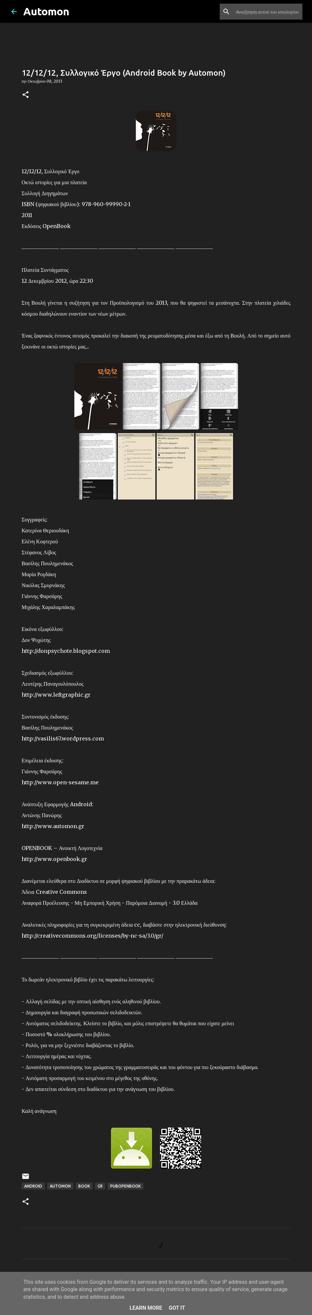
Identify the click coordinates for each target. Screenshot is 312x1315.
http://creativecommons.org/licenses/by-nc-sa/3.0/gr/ (92, 935)
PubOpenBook (125, 1186)
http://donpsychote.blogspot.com (66, 651)
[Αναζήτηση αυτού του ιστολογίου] (267, 12)
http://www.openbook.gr (54, 859)
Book (84, 1186)
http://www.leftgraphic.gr (56, 694)
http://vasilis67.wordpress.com (63, 738)
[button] (26, 95)
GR (100, 1186)
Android (33, 1186)
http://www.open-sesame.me (60, 782)
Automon (46, 11)
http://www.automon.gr (53, 826)
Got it (177, 1308)
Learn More (145, 1308)
